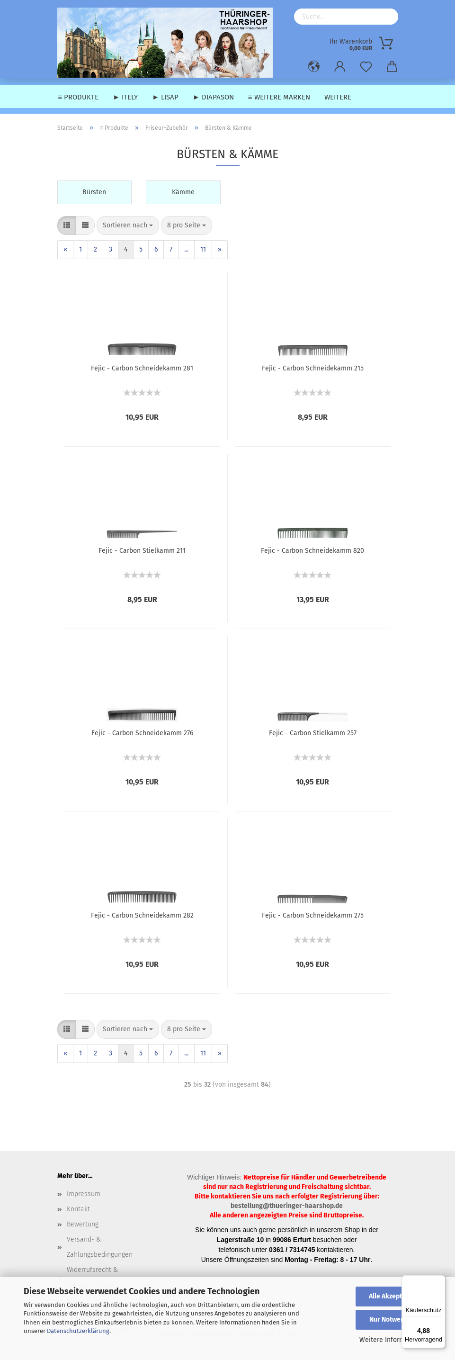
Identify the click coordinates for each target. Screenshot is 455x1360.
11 (203, 249)
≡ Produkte (78, 97)
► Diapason (213, 97)
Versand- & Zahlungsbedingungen (100, 1247)
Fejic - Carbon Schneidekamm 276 (142, 733)
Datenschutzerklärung (78, 1330)
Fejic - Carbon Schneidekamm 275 (313, 915)
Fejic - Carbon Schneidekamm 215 (313, 368)
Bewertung (82, 1224)
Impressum (83, 1194)
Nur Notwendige (393, 1319)
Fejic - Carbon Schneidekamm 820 (312, 551)
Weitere (337, 97)
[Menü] (440, 1281)
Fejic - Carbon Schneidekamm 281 (142, 368)
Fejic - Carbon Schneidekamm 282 (142, 915)
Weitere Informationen (393, 1340)
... (186, 249)
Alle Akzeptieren (393, 1296)
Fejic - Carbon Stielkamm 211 (142, 551)
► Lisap (165, 97)
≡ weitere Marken (279, 97)
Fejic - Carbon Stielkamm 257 (313, 733)
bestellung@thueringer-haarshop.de (287, 1206)
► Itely (125, 97)
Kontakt (78, 1209)
